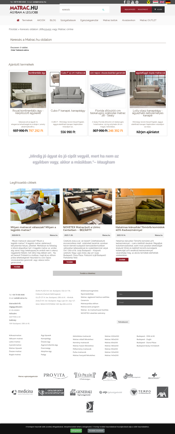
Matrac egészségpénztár (28, 376)
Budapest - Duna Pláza (146, 342)
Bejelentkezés (130, 9)
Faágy (43, 354)
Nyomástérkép (87, 294)
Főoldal (13, 29)
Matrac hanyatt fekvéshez (84, 355)
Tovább (17, 267)
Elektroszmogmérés (89, 291)
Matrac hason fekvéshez (83, 346)
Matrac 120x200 (111, 352)
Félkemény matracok (82, 349)
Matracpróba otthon (89, 303)
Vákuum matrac (16, 338)
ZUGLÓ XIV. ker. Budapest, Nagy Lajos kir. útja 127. (55, 300)
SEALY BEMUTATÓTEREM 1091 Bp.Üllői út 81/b (54, 304)
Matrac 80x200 (111, 342)
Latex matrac (14, 342)
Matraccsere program (90, 307)
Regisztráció (143, 9)
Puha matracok (79, 352)
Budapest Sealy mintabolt (148, 346)
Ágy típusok (46, 335)
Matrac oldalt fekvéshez (83, 339)
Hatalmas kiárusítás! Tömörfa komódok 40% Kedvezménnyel (140, 228)
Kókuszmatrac (15, 335)
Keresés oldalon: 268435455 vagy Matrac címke (46, 29)
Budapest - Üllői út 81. (146, 336)
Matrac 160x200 (111, 339)
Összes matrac (15, 351)
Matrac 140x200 (111, 355)
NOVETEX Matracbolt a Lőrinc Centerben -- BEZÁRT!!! (81, 228)
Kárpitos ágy (46, 351)
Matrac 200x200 (112, 336)
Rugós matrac (15, 354)
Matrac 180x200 (111, 346)
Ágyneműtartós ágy (49, 345)
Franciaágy (45, 348)
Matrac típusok (15, 348)
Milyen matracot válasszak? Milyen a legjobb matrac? (33, 228)
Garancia (85, 300)
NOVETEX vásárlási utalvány (93, 313)
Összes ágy (45, 342)
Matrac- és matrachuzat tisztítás (94, 310)
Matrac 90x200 (111, 349)
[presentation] (137, 312)
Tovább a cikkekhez (87, 273)
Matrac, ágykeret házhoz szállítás (95, 297)
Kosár (158, 9)
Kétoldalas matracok (82, 336)
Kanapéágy (46, 338)
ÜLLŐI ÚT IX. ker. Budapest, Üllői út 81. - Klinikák (54, 297)
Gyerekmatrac (15, 345)
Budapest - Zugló (144, 339)
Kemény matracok (81, 342)
